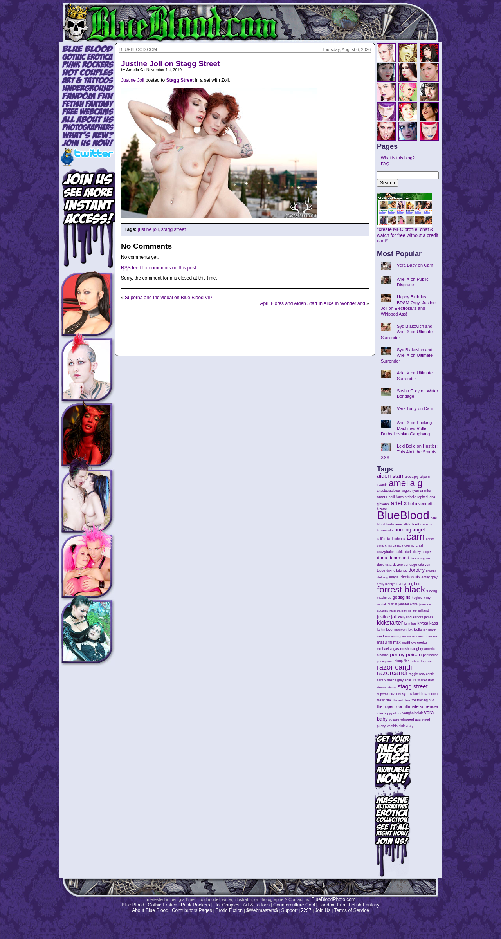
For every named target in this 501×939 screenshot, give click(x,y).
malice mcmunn (413, 636)
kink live (410, 623)
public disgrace (421, 661)
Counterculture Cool (294, 905)
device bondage (405, 565)
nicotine (383, 655)
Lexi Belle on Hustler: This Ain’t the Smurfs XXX (409, 452)
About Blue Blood (150, 910)
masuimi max (389, 642)
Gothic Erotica (162, 905)
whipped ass (410, 719)
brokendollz (385, 530)
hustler (392, 604)
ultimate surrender (421, 706)
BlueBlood (403, 515)
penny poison (406, 654)
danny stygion (420, 558)
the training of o (423, 700)
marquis (431, 636)
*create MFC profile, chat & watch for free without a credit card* (407, 233)
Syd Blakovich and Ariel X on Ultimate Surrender (407, 332)
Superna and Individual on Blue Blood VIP (169, 297)
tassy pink (384, 700)
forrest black (401, 589)
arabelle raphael (416, 497)
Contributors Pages (192, 910)
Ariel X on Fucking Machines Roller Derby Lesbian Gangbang (406, 428)
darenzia (384, 564)
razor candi (394, 667)
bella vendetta (421, 503)
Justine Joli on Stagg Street (170, 64)
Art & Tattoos (256, 905)
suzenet (395, 694)
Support (289, 910)
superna (382, 694)
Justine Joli (132, 80)
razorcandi (392, 673)
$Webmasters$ (262, 910)
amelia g (405, 483)
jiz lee (412, 610)
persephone (385, 661)
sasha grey (395, 680)
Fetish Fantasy (364, 905)
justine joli (148, 229)
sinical (391, 687)
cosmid (409, 545)
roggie (413, 674)
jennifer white (407, 604)
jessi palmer (398, 610)
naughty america (423, 649)
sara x (381, 680)
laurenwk (400, 630)
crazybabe (385, 551)
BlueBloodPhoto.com (333, 899)
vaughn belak (412, 713)
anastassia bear (388, 491)
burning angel (410, 530)
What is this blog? (398, 157)
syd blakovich (413, 694)
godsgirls (402, 597)
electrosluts (410, 577)
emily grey (430, 577)
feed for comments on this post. (159, 268)
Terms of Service (351, 910)
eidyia (393, 577)
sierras (381, 687)
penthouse (430, 655)
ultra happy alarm (389, 713)
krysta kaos (427, 623)
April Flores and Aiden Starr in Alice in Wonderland (312, 303)
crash (420, 545)
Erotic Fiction (229, 910)
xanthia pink (396, 726)
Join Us (322, 910)
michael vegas (388, 649)
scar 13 (410, 680)
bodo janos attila (398, 524)
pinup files (402, 661)
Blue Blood (132, 905)
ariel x (399, 503)
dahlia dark (404, 552)
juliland (423, 610)
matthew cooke (414, 642)
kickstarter (390, 622)
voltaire (394, 719)
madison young (389, 636)
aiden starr (390, 476)
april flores (396, 497)
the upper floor (389, 706)
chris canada (394, 545)
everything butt (408, 584)
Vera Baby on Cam (415, 265)
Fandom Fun (332, 905)
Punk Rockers (195, 905)
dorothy (417, 570)
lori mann (429, 630)
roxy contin (426, 674)
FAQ (385, 163)
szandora (431, 694)
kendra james (423, 617)
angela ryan (410, 491)
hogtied (417, 598)
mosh (404, 649)
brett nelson (422, 524)
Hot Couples (227, 905)
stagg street (173, 229)
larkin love (385, 630)
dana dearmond (393, 557)
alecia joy (411, 477)
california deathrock (391, 539)
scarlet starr (425, 680)
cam (415, 536)
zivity (409, 726)
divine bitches (396, 570)
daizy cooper (422, 552)
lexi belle (415, 630)
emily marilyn (386, 584)
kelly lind (405, 617)
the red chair (402, 700)
